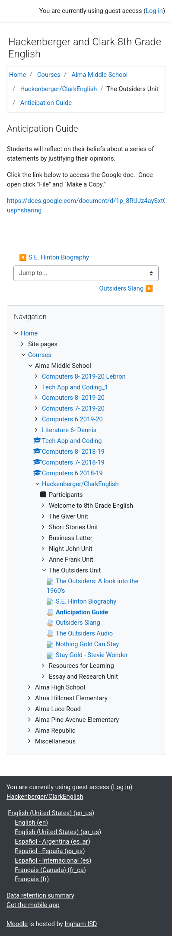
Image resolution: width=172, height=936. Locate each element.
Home (17, 75)
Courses (49, 75)
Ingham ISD (80, 924)
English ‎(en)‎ (31, 822)
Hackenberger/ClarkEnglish (58, 89)
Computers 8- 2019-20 (73, 398)
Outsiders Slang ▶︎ (126, 288)
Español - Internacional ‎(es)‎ (53, 860)
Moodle (17, 924)
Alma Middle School (99, 75)
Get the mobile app (33, 905)
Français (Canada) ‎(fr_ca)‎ (50, 870)
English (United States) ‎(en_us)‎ (51, 813)
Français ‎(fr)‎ (32, 879)
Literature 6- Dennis (69, 430)
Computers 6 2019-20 (72, 419)
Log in (154, 11)
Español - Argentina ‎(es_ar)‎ (52, 841)
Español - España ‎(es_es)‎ (50, 851)
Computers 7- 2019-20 (73, 408)
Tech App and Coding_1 (75, 387)
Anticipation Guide (46, 103)
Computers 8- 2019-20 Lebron (84, 376)
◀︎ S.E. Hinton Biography (55, 257)
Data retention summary (40, 895)
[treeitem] (86, 333)
